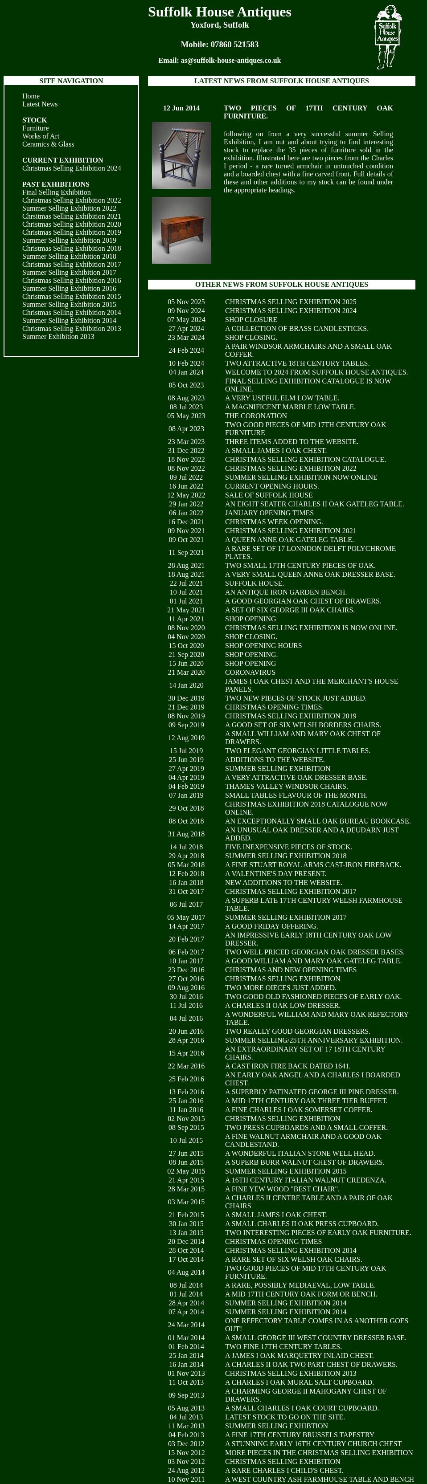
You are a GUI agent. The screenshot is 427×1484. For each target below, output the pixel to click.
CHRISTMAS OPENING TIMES (273, 1241)
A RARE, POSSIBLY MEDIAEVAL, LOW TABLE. (300, 1285)
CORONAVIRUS (250, 672)
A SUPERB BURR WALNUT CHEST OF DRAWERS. (304, 1162)
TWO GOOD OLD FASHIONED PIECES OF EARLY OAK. (313, 996)
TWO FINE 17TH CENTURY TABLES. (283, 1346)
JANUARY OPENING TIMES (269, 513)
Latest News (40, 104)
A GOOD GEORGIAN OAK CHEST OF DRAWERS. (303, 601)
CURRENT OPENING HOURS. (272, 486)
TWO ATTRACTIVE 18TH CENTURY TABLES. (297, 363)
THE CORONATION (256, 416)
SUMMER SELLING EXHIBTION (276, 1426)
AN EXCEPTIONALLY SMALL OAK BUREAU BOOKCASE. (318, 821)
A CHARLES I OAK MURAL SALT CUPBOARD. (299, 1382)
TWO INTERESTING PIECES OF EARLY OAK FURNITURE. (318, 1232)
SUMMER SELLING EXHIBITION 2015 (285, 1171)
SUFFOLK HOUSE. (254, 583)
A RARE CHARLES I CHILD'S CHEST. (284, 1470)
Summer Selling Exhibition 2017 (69, 272)
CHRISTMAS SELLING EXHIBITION (283, 979)
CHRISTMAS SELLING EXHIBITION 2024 (291, 310)
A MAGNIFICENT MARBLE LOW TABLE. (290, 407)
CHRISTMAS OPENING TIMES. (274, 707)
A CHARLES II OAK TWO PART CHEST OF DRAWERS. (311, 1364)
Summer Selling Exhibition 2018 (69, 256)
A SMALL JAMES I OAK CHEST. (276, 450)
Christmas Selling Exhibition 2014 (71, 312)
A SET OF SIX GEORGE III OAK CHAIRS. (290, 610)
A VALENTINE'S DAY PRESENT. (276, 873)
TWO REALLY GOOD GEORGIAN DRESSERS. (297, 1031)
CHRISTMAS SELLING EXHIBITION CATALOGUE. (305, 459)
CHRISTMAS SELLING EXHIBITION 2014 (291, 1250)
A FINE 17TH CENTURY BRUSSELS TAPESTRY (299, 1435)
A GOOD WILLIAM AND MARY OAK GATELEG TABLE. (313, 961)
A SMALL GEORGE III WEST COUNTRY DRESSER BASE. (315, 1337)
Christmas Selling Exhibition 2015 (71, 296)
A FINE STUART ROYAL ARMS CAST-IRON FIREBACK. (313, 864)
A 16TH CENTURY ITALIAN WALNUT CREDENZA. (305, 1180)
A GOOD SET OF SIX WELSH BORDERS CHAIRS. (303, 725)
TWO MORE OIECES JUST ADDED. (281, 987)
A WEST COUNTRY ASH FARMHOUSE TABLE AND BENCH (319, 1479)
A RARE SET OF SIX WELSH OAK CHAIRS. (293, 1259)
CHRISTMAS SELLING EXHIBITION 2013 (291, 1373)
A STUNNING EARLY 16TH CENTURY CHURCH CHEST (313, 1443)
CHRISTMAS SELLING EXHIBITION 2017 (291, 891)
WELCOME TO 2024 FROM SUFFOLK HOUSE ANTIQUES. (316, 372)
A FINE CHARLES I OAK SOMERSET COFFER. (299, 1109)
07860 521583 (235, 44)
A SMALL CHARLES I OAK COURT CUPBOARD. (302, 1408)
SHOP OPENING (250, 619)
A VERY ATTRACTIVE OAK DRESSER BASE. (296, 777)
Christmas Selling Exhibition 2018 (71, 248)
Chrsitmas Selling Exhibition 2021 (71, 216)
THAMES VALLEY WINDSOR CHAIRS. (286, 786)
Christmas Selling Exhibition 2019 (71, 232)
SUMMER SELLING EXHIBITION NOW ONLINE (301, 477)
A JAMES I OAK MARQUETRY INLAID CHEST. (299, 1355)
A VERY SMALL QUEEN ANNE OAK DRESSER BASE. (310, 574)
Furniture (35, 128)
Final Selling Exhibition (56, 192)
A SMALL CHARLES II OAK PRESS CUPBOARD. (302, 1223)
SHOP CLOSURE (251, 319)
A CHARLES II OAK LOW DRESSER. (283, 1005)
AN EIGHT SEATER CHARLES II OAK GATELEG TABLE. (314, 504)
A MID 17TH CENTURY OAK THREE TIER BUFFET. (306, 1101)
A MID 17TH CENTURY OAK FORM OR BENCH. (301, 1294)
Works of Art (40, 136)
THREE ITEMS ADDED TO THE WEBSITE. (291, 441)
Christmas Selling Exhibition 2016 (71, 280)
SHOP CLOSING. (251, 337)
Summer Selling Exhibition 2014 (69, 320)
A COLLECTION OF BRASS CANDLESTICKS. (297, 328)
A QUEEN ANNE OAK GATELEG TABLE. (289, 539)
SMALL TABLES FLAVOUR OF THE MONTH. (296, 795)
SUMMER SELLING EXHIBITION (277, 768)
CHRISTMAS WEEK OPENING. (274, 522)
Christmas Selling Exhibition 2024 (71, 168)
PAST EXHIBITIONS (56, 184)
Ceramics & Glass (48, 144)
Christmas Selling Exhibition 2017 (71, 264)
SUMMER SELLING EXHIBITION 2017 (285, 917)
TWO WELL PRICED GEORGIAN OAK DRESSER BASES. (315, 952)
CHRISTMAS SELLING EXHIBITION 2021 (291, 530)
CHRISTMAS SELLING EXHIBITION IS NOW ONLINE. (311, 628)
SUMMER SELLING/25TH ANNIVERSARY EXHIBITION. (314, 1040)
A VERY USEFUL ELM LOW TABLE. (282, 398)
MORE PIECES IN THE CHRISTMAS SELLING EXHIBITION (319, 1452)
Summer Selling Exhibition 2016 (69, 288)
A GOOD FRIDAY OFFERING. (271, 926)
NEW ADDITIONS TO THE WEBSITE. (283, 882)
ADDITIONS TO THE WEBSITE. (275, 759)
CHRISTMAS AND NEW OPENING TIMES (291, 970)
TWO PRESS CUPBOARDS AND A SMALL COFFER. (306, 1127)
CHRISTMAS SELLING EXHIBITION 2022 (291, 468)
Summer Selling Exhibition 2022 (69, 208)
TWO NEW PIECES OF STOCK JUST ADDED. (296, 698)
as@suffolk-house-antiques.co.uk (231, 60)
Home (31, 96)
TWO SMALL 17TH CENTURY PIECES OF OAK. (300, 565)
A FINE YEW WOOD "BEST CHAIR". (282, 1189)
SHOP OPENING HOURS (263, 645)
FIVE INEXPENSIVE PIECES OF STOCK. (289, 847)
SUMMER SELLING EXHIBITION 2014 (285, 1303)
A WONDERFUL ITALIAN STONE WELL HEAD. (300, 1153)
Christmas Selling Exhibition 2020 (71, 224)
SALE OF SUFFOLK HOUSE (269, 495)
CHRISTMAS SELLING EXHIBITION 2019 (291, 716)
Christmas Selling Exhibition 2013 (71, 328)
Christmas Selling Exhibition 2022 (71, 200)
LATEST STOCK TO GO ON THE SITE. (285, 1417)
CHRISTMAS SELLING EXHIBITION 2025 (291, 302)
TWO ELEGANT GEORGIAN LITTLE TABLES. (298, 750)
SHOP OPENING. (251, 654)
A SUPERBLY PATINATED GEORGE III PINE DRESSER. (312, 1092)
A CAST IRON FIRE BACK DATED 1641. (288, 1066)
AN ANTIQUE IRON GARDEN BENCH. (286, 592)
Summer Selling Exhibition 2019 (69, 240)
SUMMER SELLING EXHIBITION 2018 (285, 856)
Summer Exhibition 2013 (58, 336)
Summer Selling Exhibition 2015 (69, 304)
